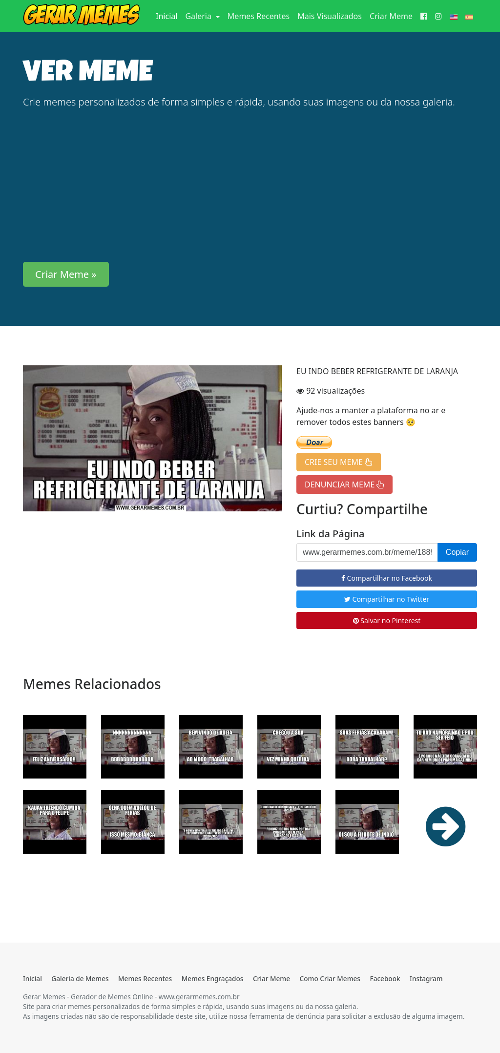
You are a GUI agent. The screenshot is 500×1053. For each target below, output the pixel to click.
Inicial (168, 15)
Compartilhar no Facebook (386, 578)
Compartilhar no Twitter (386, 599)
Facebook (385, 978)
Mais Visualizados (329, 16)
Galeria (199, 16)
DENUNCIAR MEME (344, 484)
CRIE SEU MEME (339, 462)
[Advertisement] (250, 185)
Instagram (426, 978)
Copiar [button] (457, 552)
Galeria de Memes (79, 978)
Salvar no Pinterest (387, 620)
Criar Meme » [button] (66, 274)
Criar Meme (391, 16)
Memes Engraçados (213, 978)
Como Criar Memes (330, 978)
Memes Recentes (259, 16)
